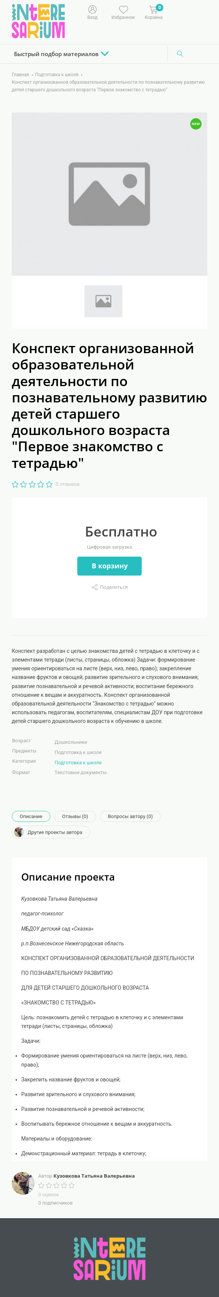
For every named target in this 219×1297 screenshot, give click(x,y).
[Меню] (173, 12)
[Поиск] (180, 53)
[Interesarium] (109, 1258)
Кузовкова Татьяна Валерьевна (94, 1175)
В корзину (110, 565)
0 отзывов (68, 484)
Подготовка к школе (78, 762)
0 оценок (48, 1194)
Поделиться (114, 587)
